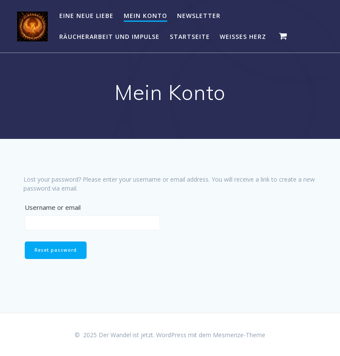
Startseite (190, 36)
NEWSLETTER (199, 16)
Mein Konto (145, 16)
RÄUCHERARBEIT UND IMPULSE (109, 36)
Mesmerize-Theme (239, 335)
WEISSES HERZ (243, 36)
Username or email (53, 207)
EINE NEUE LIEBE (86, 16)
